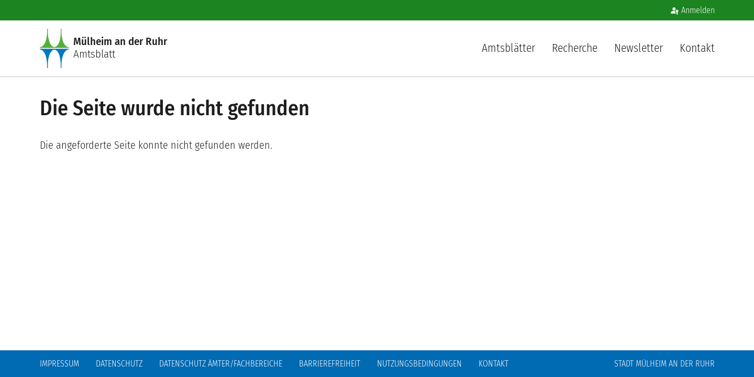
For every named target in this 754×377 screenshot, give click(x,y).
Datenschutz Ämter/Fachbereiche (220, 364)
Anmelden (698, 10)
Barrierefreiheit (329, 364)
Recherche (574, 48)
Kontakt (697, 48)
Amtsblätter (508, 48)
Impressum (59, 364)
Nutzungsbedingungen (419, 364)
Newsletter (638, 48)
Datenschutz (119, 364)
